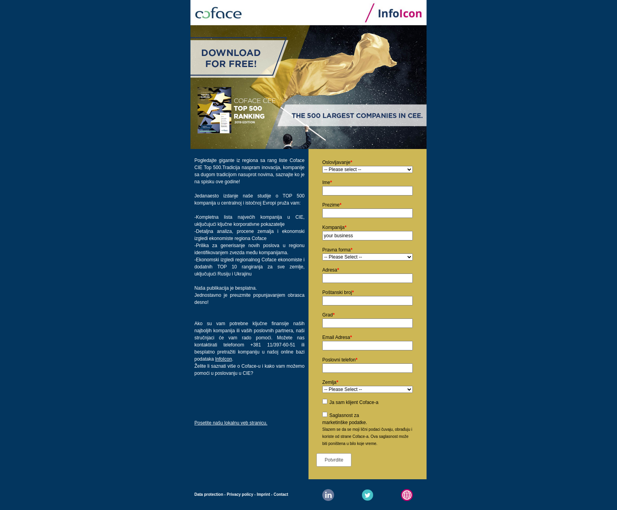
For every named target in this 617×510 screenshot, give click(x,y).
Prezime (332, 205)
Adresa (330, 270)
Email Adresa (337, 337)
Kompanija (334, 227)
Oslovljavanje (337, 162)
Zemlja (330, 382)
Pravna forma (337, 250)
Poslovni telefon (339, 360)
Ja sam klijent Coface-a (354, 402)
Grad (328, 315)
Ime (327, 182)
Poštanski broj (338, 292)
